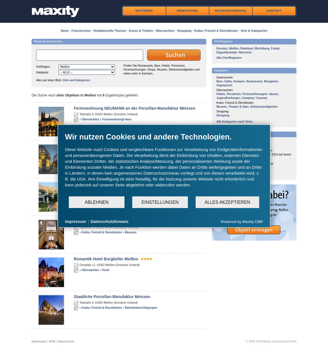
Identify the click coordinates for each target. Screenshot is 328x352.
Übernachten (165, 30)
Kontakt (274, 10)
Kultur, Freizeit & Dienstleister (216, 30)
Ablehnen (97, 202)
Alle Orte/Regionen (229, 57)
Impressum (39, 341)
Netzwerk (144, 10)
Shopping (184, 30)
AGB (52, 341)
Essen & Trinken (141, 30)
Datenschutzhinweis (109, 221)
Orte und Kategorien (76, 80)
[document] (164, 164)
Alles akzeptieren (227, 202)
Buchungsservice (231, 10)
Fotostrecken (81, 30)
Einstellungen (159, 202)
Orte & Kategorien (254, 30)
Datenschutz (65, 341)
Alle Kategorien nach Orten (234, 121)
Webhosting (187, 10)
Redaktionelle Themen (110, 30)
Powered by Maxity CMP (242, 221)
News (65, 30)
